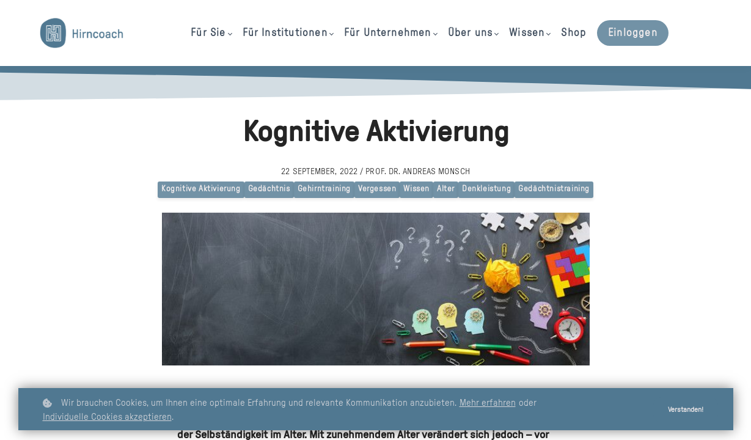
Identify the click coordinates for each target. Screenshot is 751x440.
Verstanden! (682, 410)
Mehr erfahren (488, 403)
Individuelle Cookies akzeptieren (107, 417)
